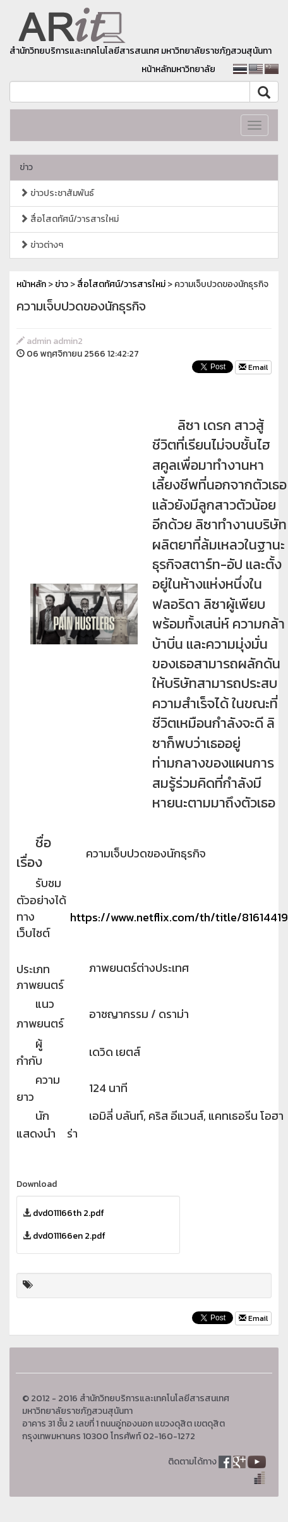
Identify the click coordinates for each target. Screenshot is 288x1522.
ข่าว (26, 167)
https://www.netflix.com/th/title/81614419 (179, 917)
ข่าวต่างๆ (41, 245)
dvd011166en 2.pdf (69, 1236)
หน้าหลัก (31, 284)
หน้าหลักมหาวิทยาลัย (178, 69)
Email (253, 367)
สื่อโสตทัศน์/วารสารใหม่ (69, 219)
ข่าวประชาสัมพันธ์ (57, 193)
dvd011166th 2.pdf (68, 1213)
